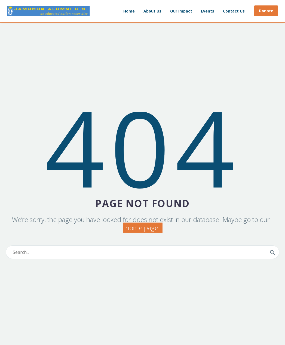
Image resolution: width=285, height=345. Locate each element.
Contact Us (234, 11)
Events (207, 11)
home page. (142, 227)
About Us (152, 11)
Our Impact (181, 11)
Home (129, 11)
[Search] (142, 252)
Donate (266, 10)
